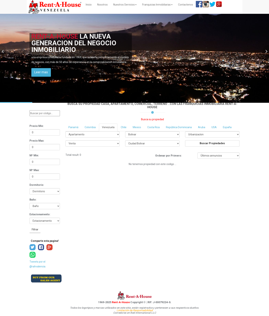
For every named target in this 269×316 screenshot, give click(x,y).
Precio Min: (36, 125)
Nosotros (102, 4)
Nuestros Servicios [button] (125, 4)
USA (214, 127)
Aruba (201, 127)
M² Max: (34, 170)
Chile (123, 127)
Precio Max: (36, 140)
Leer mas (41, 72)
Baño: (33, 199)
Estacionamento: (39, 214)
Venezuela (108, 127)
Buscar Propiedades (212, 143)
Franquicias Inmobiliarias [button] (157, 4)
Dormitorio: (36, 184)
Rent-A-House (118, 302)
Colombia (90, 127)
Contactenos (185, 4)
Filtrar (35, 229)
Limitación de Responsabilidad (134, 310)
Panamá (73, 127)
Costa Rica (153, 127)
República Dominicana (179, 127)
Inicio (90, 4)
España (227, 127)
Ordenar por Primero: (168, 155)
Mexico (137, 127)
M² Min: (34, 155)
